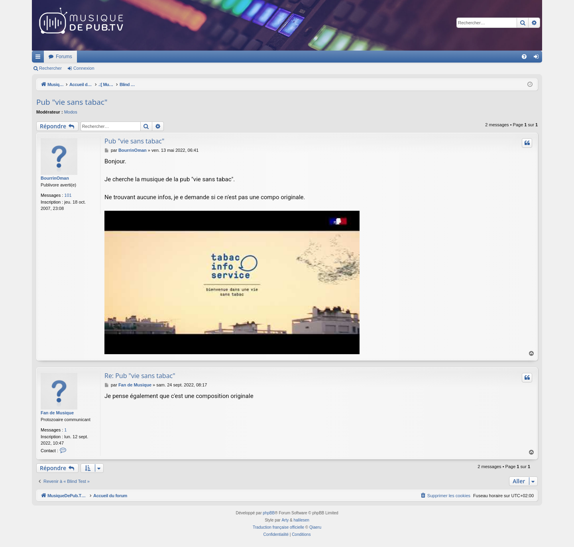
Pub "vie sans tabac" (72, 102)
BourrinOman (55, 178)
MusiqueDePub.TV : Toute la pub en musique (97, 56)
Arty (285, 520)
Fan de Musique (57, 412)
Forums (169, 56)
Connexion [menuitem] (538, 58)
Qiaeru (315, 527)
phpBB (269, 513)
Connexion (83, 68)
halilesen (301, 520)
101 (67, 195)
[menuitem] (524, 57)
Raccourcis (39, 58)
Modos (70, 112)
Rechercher (50, 68)
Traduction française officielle (278, 527)
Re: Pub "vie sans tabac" (139, 376)
